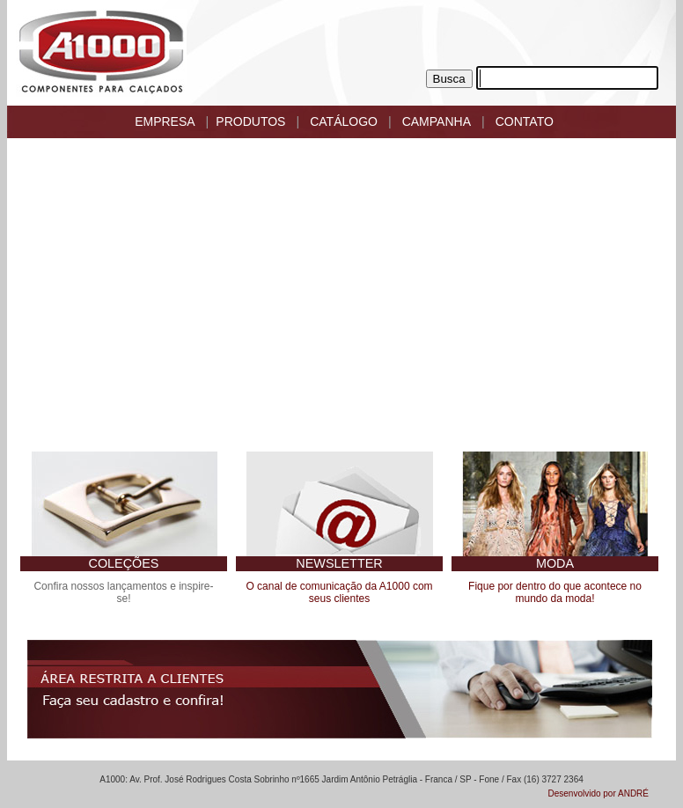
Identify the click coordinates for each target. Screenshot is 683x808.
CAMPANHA (436, 121)
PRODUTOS (250, 121)
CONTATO (525, 121)
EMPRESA (165, 121)
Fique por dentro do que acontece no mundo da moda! (555, 592)
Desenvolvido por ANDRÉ (599, 793)
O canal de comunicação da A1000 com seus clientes (339, 592)
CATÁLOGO (344, 121)
